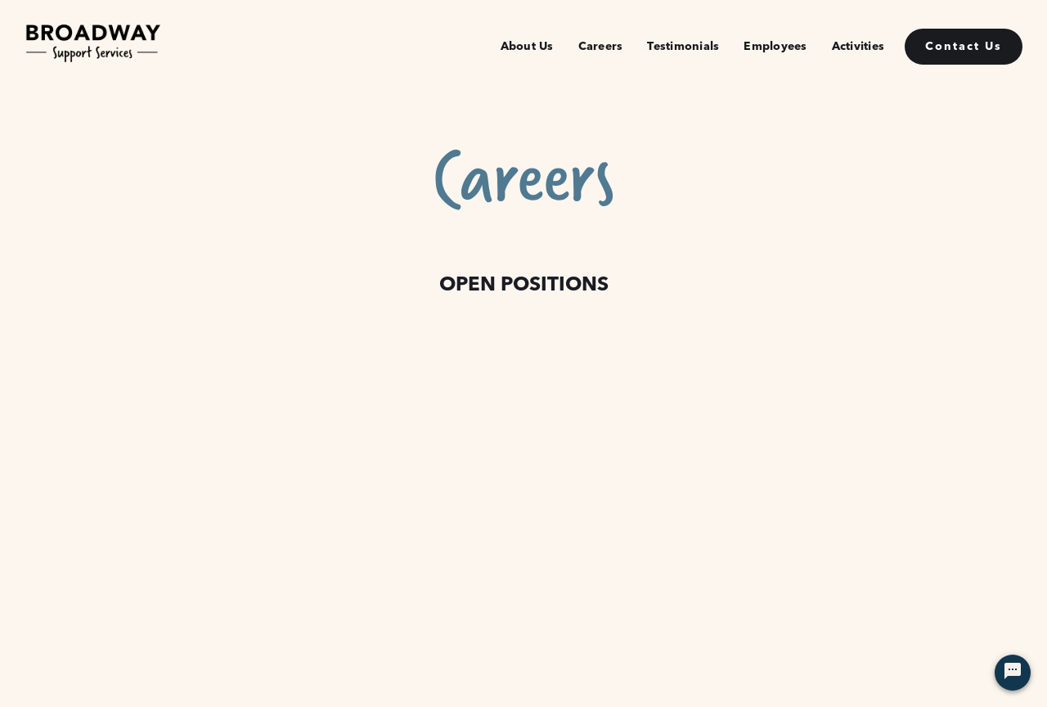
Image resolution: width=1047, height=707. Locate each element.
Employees (775, 46)
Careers (600, 46)
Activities (858, 46)
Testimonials (683, 46)
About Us (527, 46)
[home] (92, 47)
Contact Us (963, 46)
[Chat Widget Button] (1013, 673)
